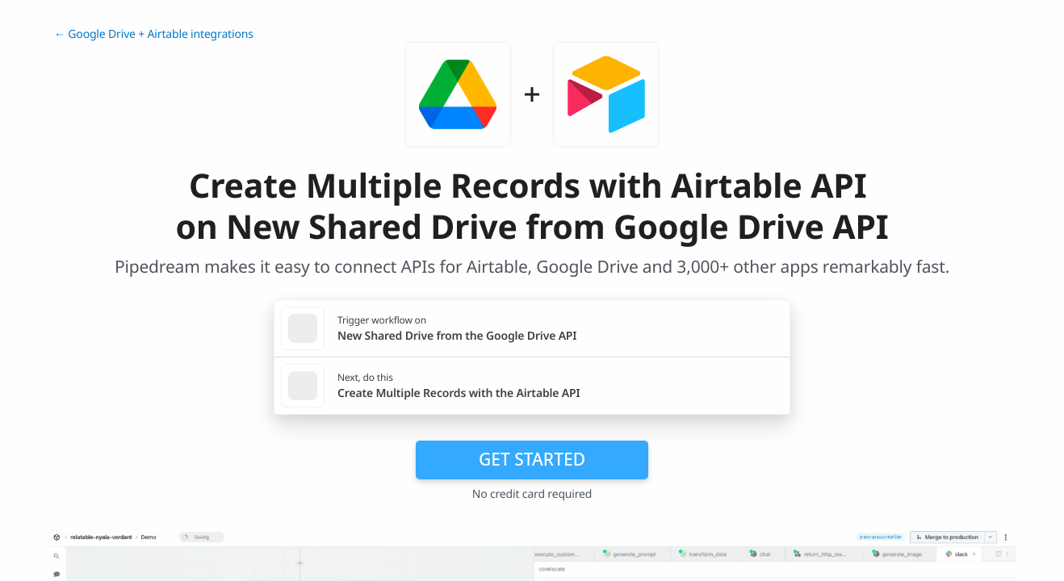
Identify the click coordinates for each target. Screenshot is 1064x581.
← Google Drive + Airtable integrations (153, 34)
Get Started (532, 459)
